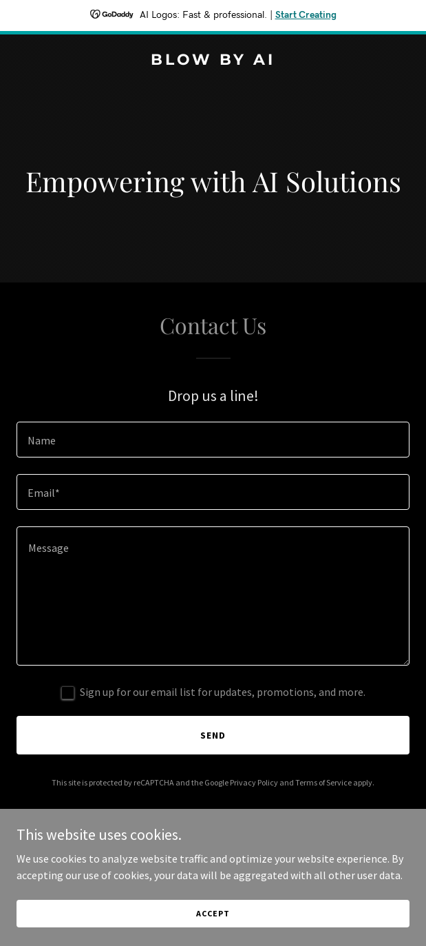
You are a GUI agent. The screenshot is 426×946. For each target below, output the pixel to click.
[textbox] (213, 439)
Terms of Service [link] (323, 782)
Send (213, 735)
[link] (213, 61)
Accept (212, 913)
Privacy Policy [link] (254, 782)
